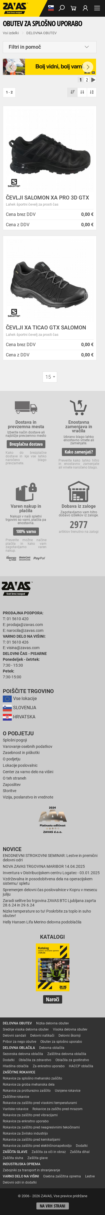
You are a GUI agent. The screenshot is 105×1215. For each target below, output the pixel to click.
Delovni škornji (70, 1035)
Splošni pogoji (15, 740)
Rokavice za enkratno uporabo (26, 1121)
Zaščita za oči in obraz (49, 1152)
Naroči (52, 999)
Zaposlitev (12, 784)
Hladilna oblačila (16, 1066)
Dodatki (9, 1060)
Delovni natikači (42, 1035)
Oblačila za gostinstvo (72, 1060)
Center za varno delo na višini (28, 772)
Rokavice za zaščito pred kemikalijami (31, 1140)
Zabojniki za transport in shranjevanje (31, 1170)
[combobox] (50, 377)
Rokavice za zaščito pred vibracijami (30, 1115)
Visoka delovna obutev (70, 1029)
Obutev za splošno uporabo (61, 1042)
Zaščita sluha (13, 1158)
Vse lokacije (20, 698)
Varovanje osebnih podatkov (27, 746)
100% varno (26, 531)
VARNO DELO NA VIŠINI (21, 1176)
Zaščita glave (37, 1158)
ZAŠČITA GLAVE (15, 1152)
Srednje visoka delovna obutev (26, 1029)
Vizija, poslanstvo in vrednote (28, 797)
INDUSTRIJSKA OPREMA (21, 1164)
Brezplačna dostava (26, 444)
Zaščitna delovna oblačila (66, 1054)
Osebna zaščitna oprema (62, 1176)
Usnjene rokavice (67, 1091)
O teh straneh (14, 778)
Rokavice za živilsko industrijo (25, 1133)
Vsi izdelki (11, 33)
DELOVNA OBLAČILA (19, 1048)
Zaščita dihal (80, 1152)
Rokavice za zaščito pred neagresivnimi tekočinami (41, 1127)
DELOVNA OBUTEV (41, 33)
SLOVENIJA (19, 707)
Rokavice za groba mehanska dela (29, 1084)
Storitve (9, 790)
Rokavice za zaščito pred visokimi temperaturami (40, 1103)
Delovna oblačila (51, 1048)
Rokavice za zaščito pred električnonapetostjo (37, 1146)
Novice (12, 849)
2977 (79, 524)
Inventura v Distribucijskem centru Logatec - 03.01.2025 (51, 873)
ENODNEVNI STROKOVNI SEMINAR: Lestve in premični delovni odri (50, 857)
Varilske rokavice (15, 1109)
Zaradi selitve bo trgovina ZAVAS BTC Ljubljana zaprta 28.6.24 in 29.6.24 (49, 903)
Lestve (90, 1176)
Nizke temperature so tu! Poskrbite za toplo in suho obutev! (47, 913)
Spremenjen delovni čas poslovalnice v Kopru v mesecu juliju (50, 892)
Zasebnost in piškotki (21, 752)
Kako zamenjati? (79, 452)
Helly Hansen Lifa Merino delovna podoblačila (42, 922)
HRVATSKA (19, 716)
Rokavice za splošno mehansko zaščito (32, 1078)
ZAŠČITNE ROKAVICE (19, 1072)
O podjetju (18, 734)
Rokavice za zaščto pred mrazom (57, 1109)
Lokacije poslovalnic (20, 765)
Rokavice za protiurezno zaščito (27, 1091)
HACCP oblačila (81, 1066)
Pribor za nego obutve (19, 1042)
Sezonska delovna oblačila (23, 1054)
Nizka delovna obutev (52, 1023)
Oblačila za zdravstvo (35, 1060)
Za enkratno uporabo (49, 1066)
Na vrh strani (53, 1206)
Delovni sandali (14, 1035)
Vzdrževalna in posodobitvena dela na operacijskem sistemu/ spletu (47, 881)
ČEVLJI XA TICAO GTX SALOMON (46, 327)
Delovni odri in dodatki (20, 1182)
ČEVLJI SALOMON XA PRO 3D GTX (47, 197)
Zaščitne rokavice (16, 1097)
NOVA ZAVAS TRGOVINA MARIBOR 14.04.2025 (44, 866)
